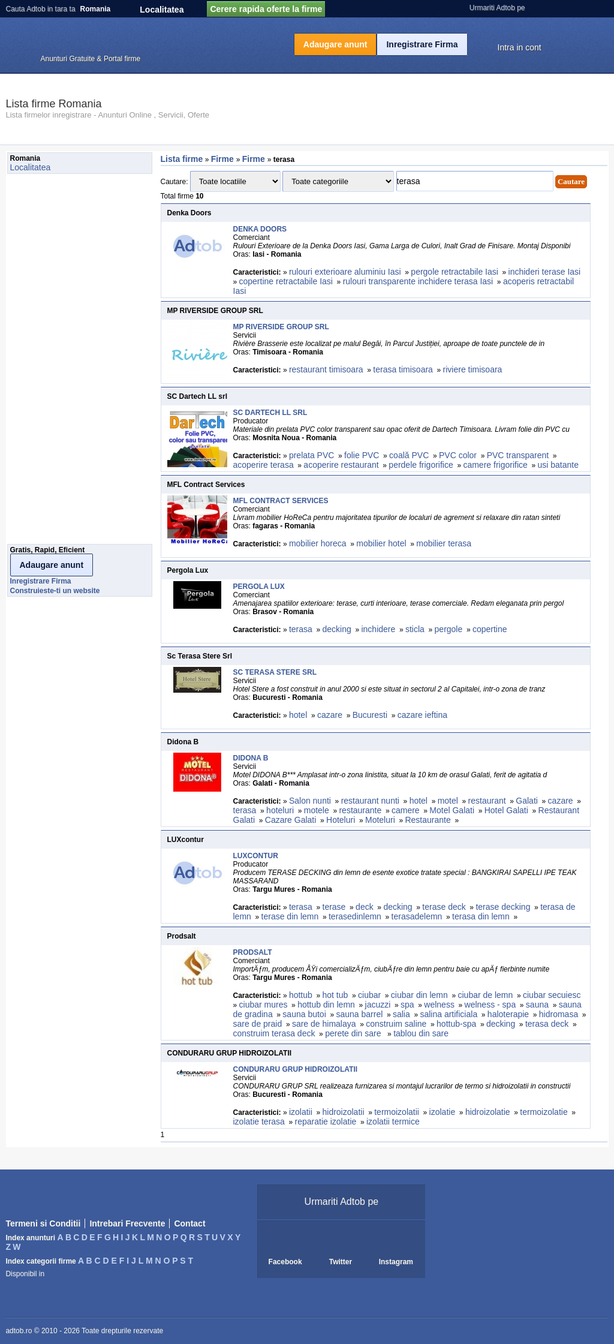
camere (406, 810)
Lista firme (182, 159)
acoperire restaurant (340, 465)
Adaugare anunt (335, 44)
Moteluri (380, 820)
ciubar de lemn (485, 995)
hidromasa (558, 1014)
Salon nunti (310, 800)
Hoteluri (340, 820)
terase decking (502, 907)
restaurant (487, 800)
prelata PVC (311, 455)
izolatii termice (393, 1121)
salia (401, 1014)
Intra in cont (519, 47)
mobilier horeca (318, 543)
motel (448, 800)
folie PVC (361, 455)
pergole (449, 629)
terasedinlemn (355, 916)
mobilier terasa (443, 543)
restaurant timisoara (326, 369)
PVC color (458, 455)
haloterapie (508, 1014)
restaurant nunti (370, 800)
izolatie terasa (259, 1121)
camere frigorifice (495, 465)
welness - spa (490, 1004)
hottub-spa (456, 1024)
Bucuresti (370, 715)
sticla (415, 629)
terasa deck (546, 1024)
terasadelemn (417, 916)
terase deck (443, 907)
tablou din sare (421, 1033)
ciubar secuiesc (552, 995)
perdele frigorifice (421, 465)
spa (407, 1004)
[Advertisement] (55, 362)
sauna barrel (359, 1014)
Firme (223, 159)
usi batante (558, 465)
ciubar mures (263, 1004)
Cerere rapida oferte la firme (266, 9)
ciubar (369, 995)
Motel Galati (451, 810)
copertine (489, 629)
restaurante (360, 810)
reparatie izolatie (326, 1121)
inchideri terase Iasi (544, 271)
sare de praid (257, 1024)
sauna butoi (304, 1014)
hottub (300, 995)
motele (316, 810)
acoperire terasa (263, 465)
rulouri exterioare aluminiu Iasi (345, 271)
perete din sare (354, 1033)
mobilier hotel (381, 543)
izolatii (300, 1112)
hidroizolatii (343, 1112)
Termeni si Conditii (42, 1223)
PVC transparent (518, 455)
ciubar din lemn (419, 995)
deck (365, 907)
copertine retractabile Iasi (286, 281)
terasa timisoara (403, 369)
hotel (298, 715)
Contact (189, 1223)
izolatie (442, 1112)
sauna (537, 1004)
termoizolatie (543, 1112)
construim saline (396, 1024)
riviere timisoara (472, 369)
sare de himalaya (324, 1024)
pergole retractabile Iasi (454, 271)
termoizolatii (396, 1112)
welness (439, 1004)
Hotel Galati (506, 810)
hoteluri (280, 810)
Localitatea (161, 9)
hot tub (335, 995)
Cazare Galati (291, 820)
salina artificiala (448, 1014)
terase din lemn (290, 916)
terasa (300, 629)
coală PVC (409, 455)
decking (337, 629)
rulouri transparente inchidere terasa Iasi (418, 281)
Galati (527, 800)
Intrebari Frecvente (127, 1223)
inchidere (378, 629)
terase (334, 907)
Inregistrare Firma (422, 44)
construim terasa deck (274, 1033)
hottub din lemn (326, 1004)
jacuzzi (378, 1004)
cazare (329, 715)
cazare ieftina (422, 715)
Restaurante (427, 820)
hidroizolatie (487, 1112)
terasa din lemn (481, 916)
